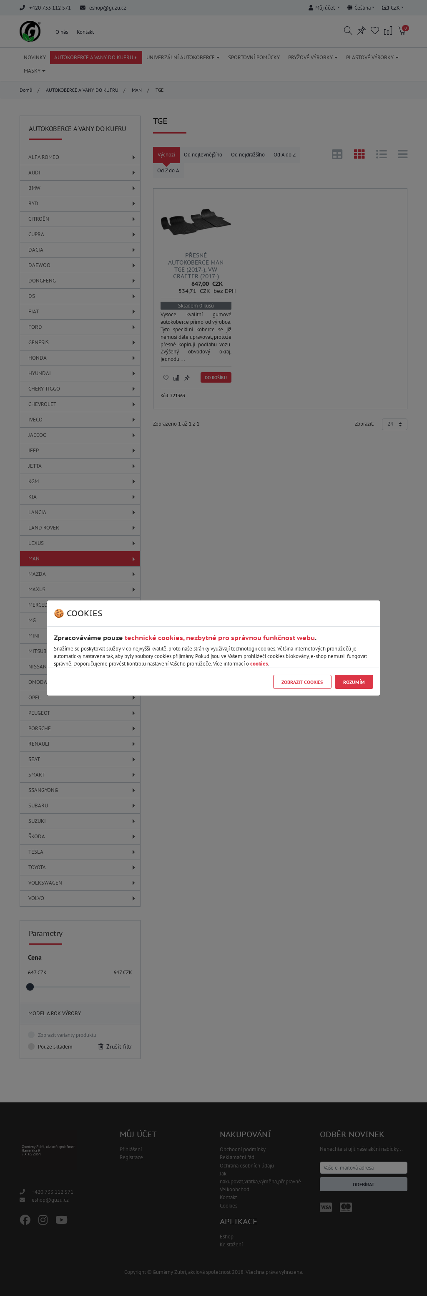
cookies (259, 663)
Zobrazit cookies (302, 682)
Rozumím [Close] (354, 682)
